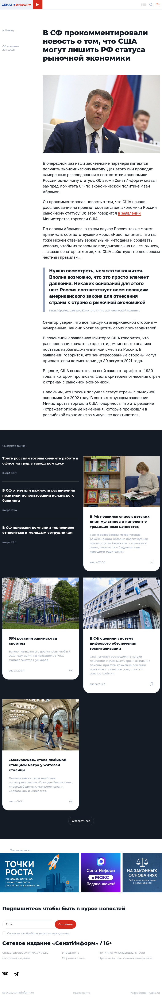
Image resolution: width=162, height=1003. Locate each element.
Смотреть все (81, 820)
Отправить (65, 924)
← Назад (8, 30)
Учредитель (70, 952)
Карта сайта (81, 992)
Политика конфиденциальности (122, 952)
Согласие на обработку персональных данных (38, 933)
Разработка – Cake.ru (145, 992)
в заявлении (129, 213)
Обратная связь (73, 958)
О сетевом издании (16, 958)
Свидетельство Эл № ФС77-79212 (25, 952)
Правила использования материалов (125, 958)
